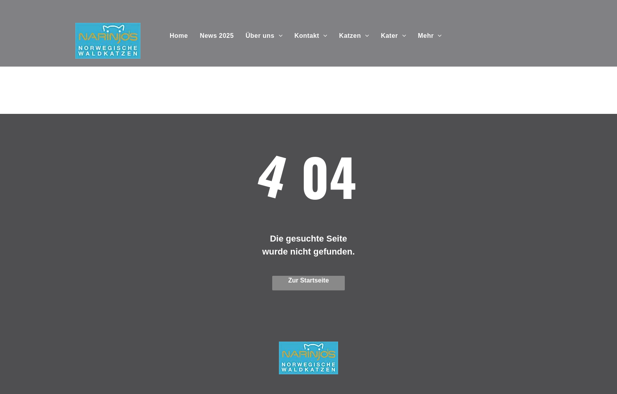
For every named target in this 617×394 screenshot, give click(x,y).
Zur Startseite (308, 280)
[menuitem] (179, 36)
